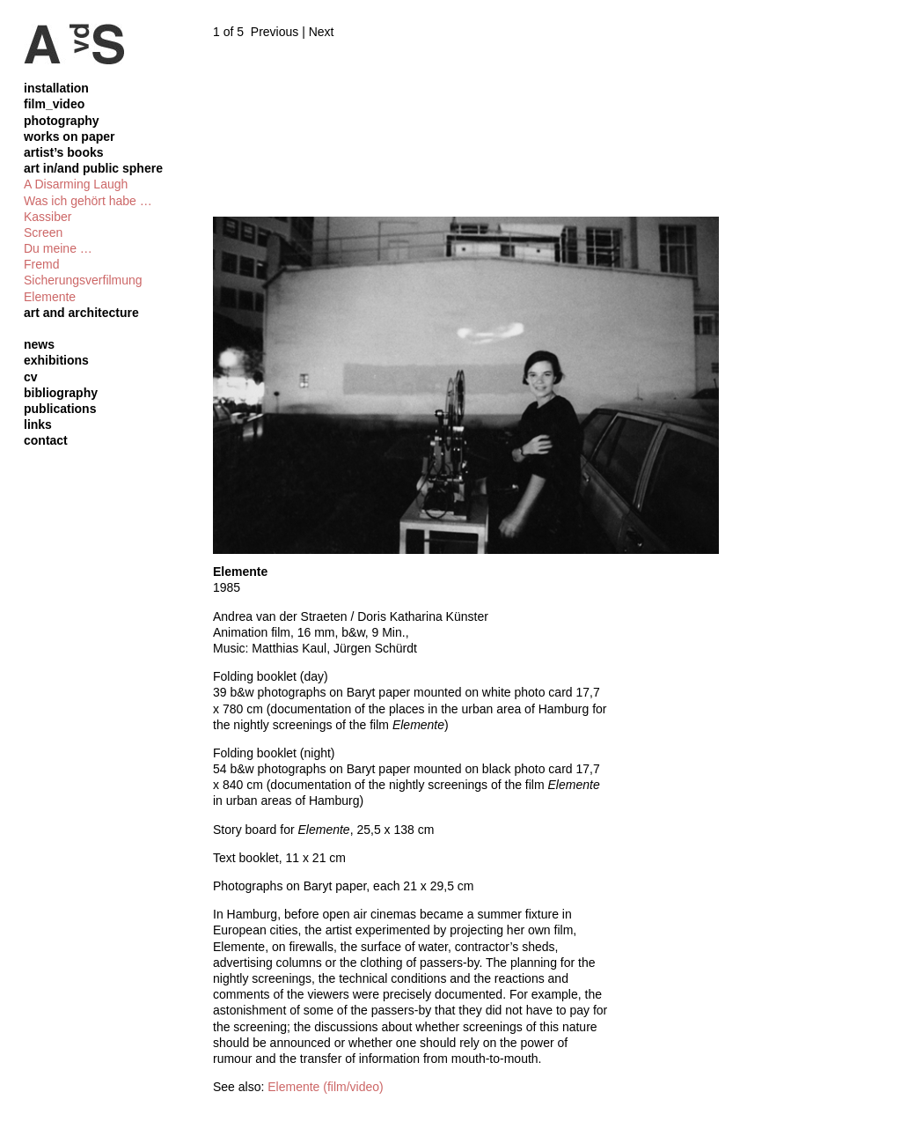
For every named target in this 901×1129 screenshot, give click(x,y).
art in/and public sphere (93, 168)
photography (61, 121)
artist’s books (64, 152)
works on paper (69, 136)
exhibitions (56, 360)
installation (56, 88)
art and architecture (81, 313)
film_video (54, 104)
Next (321, 32)
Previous (274, 32)
